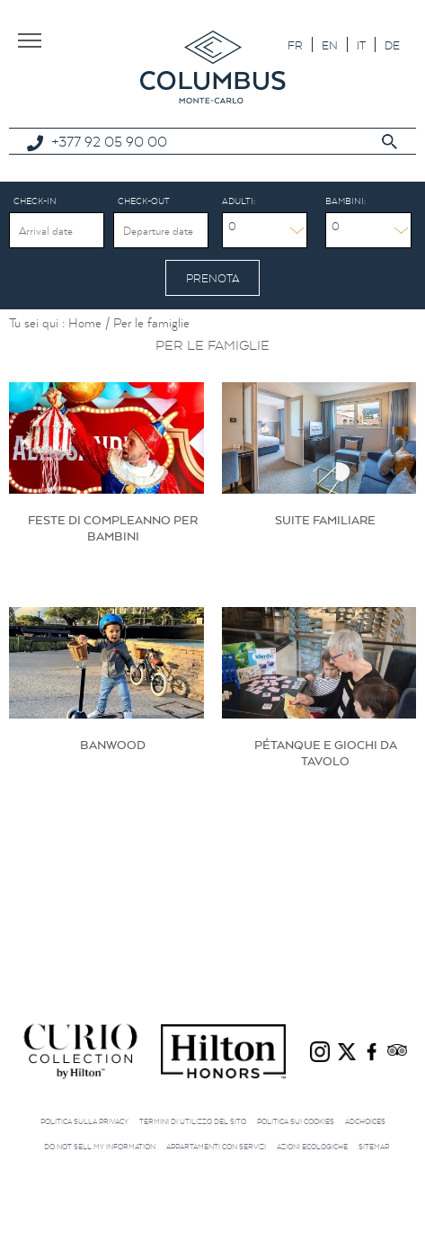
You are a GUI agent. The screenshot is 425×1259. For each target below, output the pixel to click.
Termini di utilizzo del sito (192, 1121)
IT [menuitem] (361, 45)
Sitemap (374, 1146)
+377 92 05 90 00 (109, 141)
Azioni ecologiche (312, 1146)
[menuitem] (295, 44)
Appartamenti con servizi (216, 1146)
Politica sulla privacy (84, 1121)
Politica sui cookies (295, 1121)
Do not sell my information (99, 1146)
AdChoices (365, 1121)
